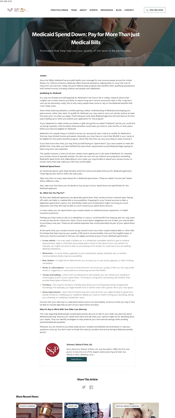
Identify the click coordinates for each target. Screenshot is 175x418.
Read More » (76, 359)
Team (74, 10)
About (83, 10)
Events (94, 10)
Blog (119, 10)
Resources (107, 10)
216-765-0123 (6, 1)
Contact (129, 10)
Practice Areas (59, 10)
